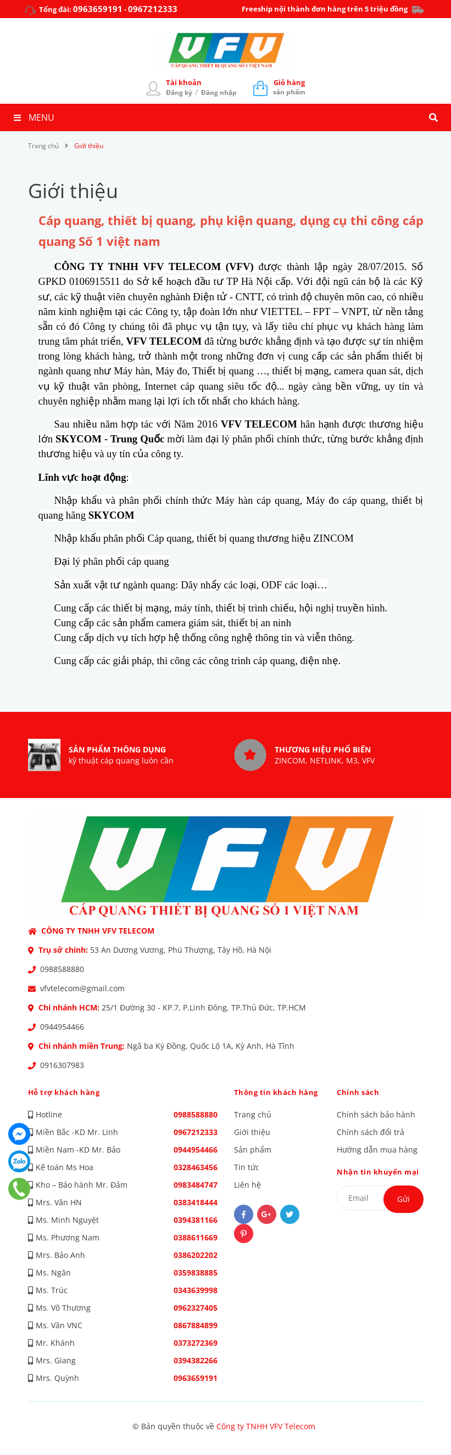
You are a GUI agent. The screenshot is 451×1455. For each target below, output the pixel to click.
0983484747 (196, 1184)
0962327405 (196, 1307)
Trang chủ (252, 1114)
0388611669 (196, 1237)
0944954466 (62, 1026)
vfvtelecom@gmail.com (82, 988)
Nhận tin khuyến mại (378, 1172)
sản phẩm (289, 87)
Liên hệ (247, 1184)
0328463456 (196, 1167)
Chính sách (358, 1092)
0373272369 (196, 1343)
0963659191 (98, 8)
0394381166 (196, 1220)
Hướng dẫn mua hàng (377, 1149)
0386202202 (196, 1255)
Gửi (403, 1199)
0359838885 (196, 1272)
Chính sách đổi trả (370, 1132)
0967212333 (152, 8)
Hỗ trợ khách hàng (64, 1092)
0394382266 (196, 1360)
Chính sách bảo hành (376, 1114)
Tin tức (246, 1167)
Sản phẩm (252, 1149)
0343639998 (196, 1290)
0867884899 (196, 1325)
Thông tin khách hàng (276, 1092)
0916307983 (62, 1065)
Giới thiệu (73, 190)
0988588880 (62, 969)
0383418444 (196, 1202)
